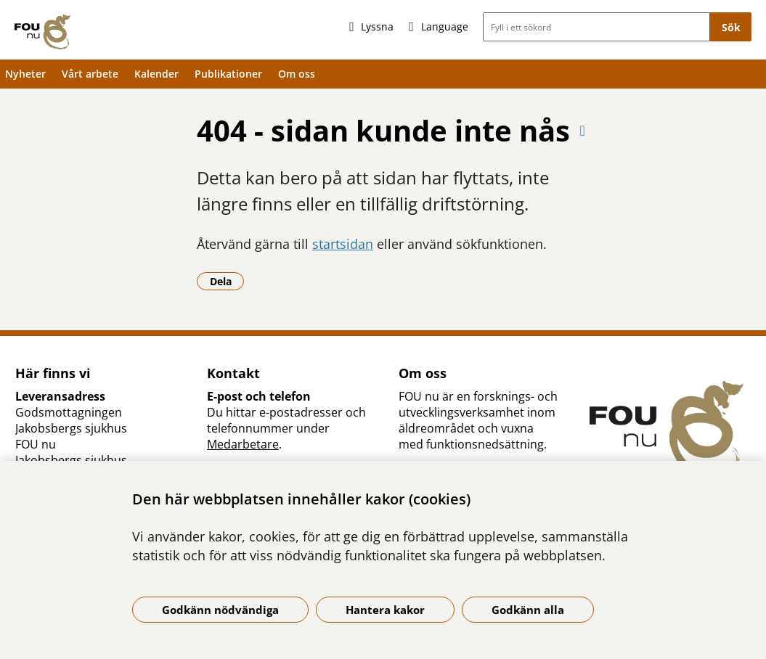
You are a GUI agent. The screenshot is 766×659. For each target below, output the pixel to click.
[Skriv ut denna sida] (582, 130)
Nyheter (25, 74)
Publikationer (228, 74)
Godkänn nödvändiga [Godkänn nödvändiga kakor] (220, 609)
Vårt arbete (90, 74)
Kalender (156, 74)
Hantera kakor (385, 609)
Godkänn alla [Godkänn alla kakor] (528, 609)
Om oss (296, 74)
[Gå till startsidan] (42, 32)
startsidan (342, 244)
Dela (227, 281)
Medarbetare (243, 444)
